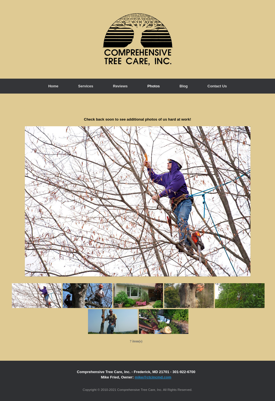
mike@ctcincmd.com (153, 377)
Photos (154, 86)
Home (53, 86)
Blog (184, 86)
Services (85, 86)
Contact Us (217, 86)
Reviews (120, 86)
